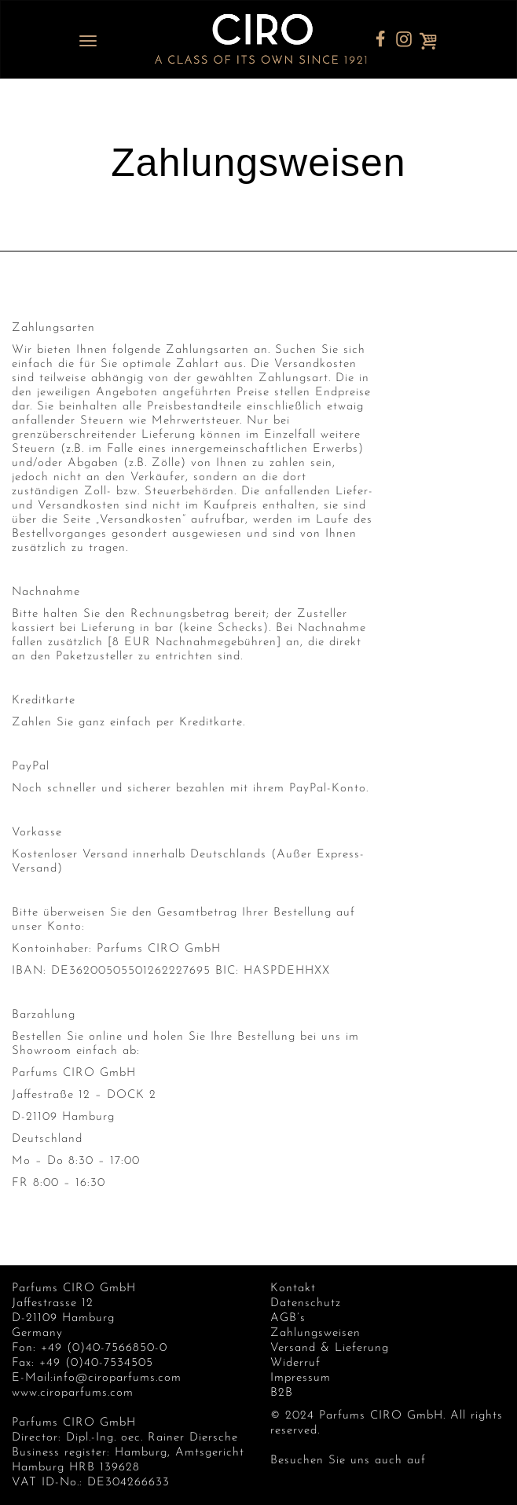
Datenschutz (305, 1303)
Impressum (300, 1378)
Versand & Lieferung (329, 1348)
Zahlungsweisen (315, 1333)
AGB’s (288, 1318)
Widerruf (295, 1363)
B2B (281, 1393)
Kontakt (293, 1288)
